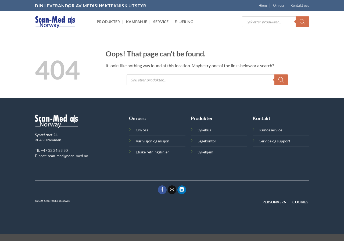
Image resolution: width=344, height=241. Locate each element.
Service (161, 21)
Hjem (263, 5)
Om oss (279, 5)
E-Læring (184, 21)
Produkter (108, 21)
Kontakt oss (300, 5)
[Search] (302, 21)
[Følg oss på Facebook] (162, 190)
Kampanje (136, 21)
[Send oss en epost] (172, 190)
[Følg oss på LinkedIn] (181, 190)
